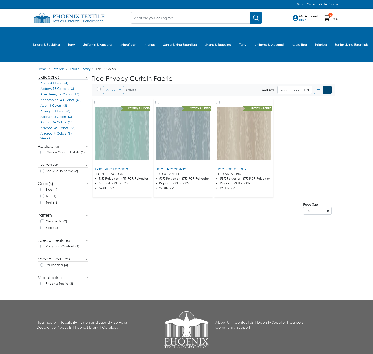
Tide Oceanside (170, 168)
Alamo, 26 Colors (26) (57, 122)
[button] (308, 18)
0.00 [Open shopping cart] (335, 19)
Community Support (232, 327)
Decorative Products (54, 327)
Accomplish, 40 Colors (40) (60, 100)
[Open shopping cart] (327, 19)
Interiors (149, 44)
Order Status (328, 4)
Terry (71, 44)
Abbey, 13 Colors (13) (57, 88)
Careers (296, 322)
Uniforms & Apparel (97, 44)
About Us (223, 322)
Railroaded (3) (57, 265)
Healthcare (46, 322)
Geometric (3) (56, 221)
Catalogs (110, 327)
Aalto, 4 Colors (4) (54, 83)
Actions (112, 90)
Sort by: (268, 90)
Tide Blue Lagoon (111, 168)
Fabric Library (80, 69)
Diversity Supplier (271, 322)
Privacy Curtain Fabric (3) (65, 152)
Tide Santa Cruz (231, 168)
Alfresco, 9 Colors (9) (56, 133)
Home (42, 69)
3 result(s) (131, 89)
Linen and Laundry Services (104, 322)
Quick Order (306, 4)
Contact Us (244, 322)
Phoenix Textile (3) (59, 283)
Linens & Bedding (46, 44)
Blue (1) (51, 189)
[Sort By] (294, 90)
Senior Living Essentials (180, 44)
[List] (318, 90)
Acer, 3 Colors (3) (53, 105)
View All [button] (45, 138)
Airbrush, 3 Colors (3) (56, 116)
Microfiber (128, 44)
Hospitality (68, 322)
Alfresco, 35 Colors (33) (57, 128)
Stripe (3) (52, 227)
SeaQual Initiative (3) (62, 171)
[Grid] (327, 90)
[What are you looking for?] (190, 18)
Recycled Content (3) (62, 246)
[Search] (256, 18)
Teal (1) (51, 202)
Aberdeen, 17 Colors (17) (59, 94)
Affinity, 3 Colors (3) (55, 111)
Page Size (310, 204)
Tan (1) (51, 196)
